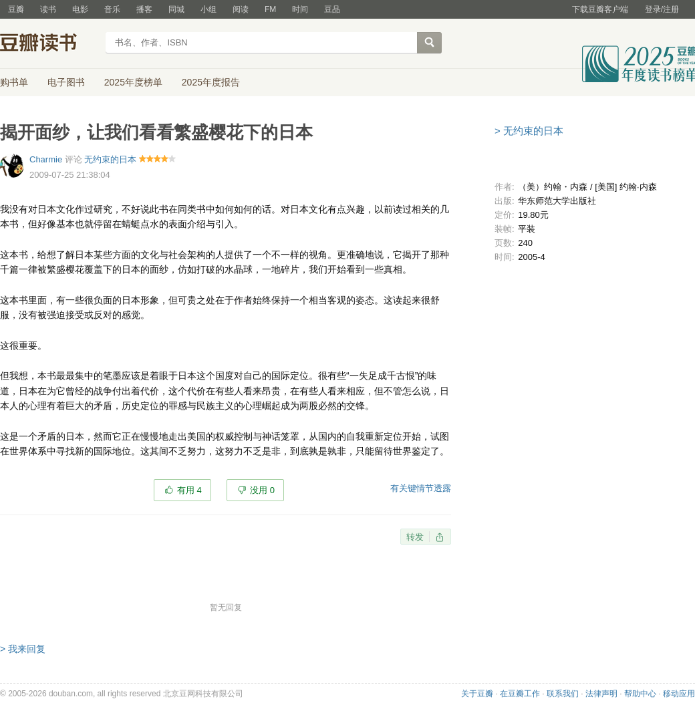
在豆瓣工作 (520, 693)
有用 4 (189, 490)
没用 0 (262, 490)
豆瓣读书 (48, 44)
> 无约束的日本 (529, 130)
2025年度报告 (211, 82)
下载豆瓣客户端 (600, 9)
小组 (208, 9)
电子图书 (66, 82)
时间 (300, 9)
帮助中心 (640, 693)
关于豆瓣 (477, 693)
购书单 (14, 82)
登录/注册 (662, 9)
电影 (80, 9)
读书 (48, 9)
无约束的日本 (110, 159)
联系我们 (563, 693)
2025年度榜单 (133, 82)
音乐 (112, 9)
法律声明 (601, 693)
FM (270, 9)
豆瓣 (16, 9)
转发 (415, 537)
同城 (176, 9)
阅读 (241, 9)
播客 (144, 9)
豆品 (332, 9)
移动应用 (679, 693)
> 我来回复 (22, 649)
